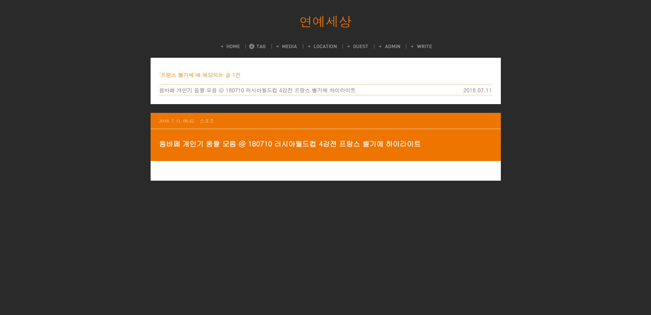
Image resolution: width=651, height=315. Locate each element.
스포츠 (207, 120)
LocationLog (321, 46)
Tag (257, 46)
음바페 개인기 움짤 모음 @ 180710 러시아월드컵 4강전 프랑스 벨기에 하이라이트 (257, 90)
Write (420, 46)
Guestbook (357, 46)
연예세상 (325, 21)
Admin (388, 46)
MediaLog (286, 46)
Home (229, 46)
